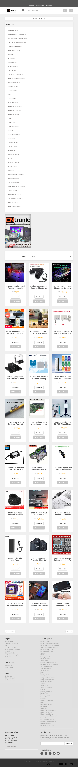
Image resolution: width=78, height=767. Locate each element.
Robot (9, 94)
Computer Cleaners (13, 114)
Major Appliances (13, 202)
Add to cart (15, 301)
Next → (69, 631)
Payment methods (10, 649)
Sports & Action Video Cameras (17, 38)
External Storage (13, 142)
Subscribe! (69, 745)
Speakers (10, 54)
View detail (15, 297)
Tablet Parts (11, 122)
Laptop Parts (11, 138)
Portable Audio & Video (15, 46)
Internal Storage (12, 146)
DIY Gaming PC (12, 166)
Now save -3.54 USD (26, 2)
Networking (11, 150)
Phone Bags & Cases (14, 182)
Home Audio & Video (14, 50)
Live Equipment (12, 62)
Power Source (12, 98)
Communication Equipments (16, 186)
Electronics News (10, 681)
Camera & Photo (13, 30)
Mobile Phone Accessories (16, 174)
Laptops (10, 130)
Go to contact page (10, 748)
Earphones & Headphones (15, 74)
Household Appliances (14, 194)
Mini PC (10, 158)
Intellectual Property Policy (13, 656)
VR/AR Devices (12, 90)
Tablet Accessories (13, 126)
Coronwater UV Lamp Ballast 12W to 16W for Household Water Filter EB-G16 (15, 470)
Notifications (8, 678)
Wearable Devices (13, 86)
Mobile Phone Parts (13, 178)
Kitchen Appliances (13, 190)
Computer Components (15, 106)
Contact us (31, 5)
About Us (7, 653)
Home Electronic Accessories (16, 78)
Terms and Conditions (11, 645)
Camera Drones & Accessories (17, 34)
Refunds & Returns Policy (12, 651)
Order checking (40, 5)
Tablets (10, 118)
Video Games (12, 70)
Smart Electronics (13, 66)
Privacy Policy (9, 643)
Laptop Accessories (14, 134)
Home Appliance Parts (14, 206)
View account (49, 5)
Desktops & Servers (13, 162)
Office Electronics (13, 102)
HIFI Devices (11, 58)
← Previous (10, 631)
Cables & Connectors (14, 154)
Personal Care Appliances (15, 198)
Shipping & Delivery (10, 654)
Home (35, 18)
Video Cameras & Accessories (17, 42)
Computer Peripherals (14, 110)
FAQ (6, 647)
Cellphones (11, 170)
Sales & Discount (10, 679)
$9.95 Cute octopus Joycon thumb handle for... (45, 2)
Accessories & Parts (14, 82)
